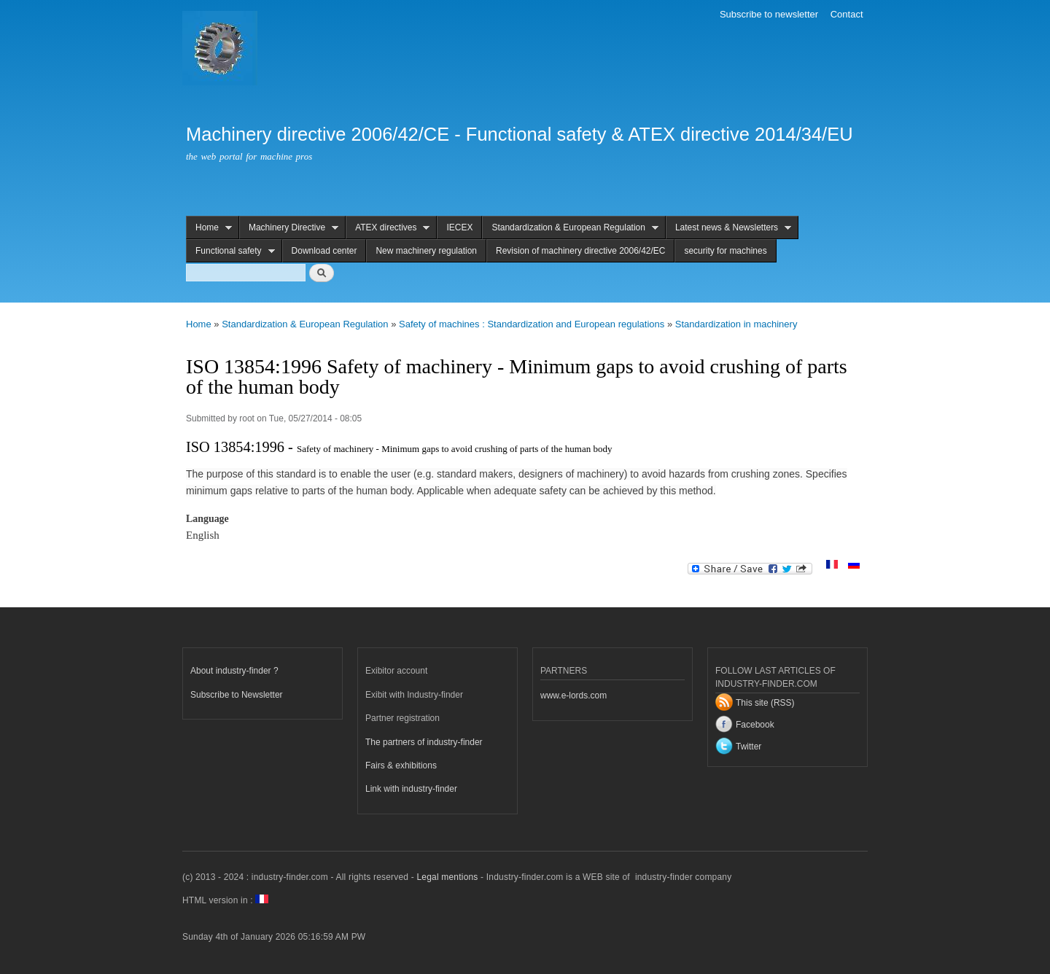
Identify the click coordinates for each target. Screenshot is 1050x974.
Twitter (748, 746)
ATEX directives (387, 227)
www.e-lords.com (573, 695)
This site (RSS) (765, 703)
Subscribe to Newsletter (236, 695)
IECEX (459, 227)
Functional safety (230, 251)
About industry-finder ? (234, 671)
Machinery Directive (288, 227)
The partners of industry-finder (424, 742)
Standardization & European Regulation (570, 227)
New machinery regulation (426, 251)
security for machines (725, 251)
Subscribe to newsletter (769, 14)
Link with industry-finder (411, 789)
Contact (847, 14)
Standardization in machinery (736, 324)
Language (207, 518)
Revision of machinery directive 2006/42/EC (580, 251)
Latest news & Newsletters (728, 227)
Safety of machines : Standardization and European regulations (531, 324)
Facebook (755, 725)
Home (209, 227)
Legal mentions (447, 877)
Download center (324, 251)
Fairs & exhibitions (401, 765)
